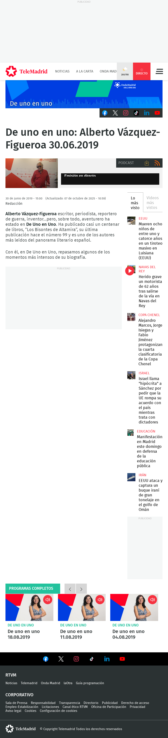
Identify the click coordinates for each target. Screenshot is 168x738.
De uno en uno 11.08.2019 (82, 607)
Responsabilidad (43, 703)
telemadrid (20, 729)
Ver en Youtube (122, 659)
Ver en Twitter (61, 659)
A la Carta (84, 71)
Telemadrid (29, 683)
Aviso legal (13, 711)
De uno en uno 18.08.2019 (29, 607)
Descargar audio (147, 163)
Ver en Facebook (45, 659)
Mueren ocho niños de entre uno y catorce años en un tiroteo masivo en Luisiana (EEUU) (131, 220)
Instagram (126, 113)
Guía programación (90, 683)
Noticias (62, 71)
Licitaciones (50, 707)
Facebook (105, 113)
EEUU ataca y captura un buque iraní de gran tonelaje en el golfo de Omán (131, 477)
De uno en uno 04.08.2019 (134, 607)
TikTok (136, 113)
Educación (146, 431)
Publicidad (110, 703)
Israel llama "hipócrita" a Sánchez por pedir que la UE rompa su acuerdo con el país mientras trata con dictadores (131, 375)
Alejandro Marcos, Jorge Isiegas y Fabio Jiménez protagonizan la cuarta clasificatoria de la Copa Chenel (131, 317)
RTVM (10, 675)
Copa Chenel (149, 315)
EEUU (143, 218)
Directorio (91, 703)
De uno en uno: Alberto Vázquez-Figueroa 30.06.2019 (31, 173)
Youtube (157, 113)
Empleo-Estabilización (21, 707)
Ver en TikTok (91, 659)
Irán (142, 475)
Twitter (115, 113)
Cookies (30, 711)
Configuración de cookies (58, 711)
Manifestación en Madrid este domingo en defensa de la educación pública (130, 432)
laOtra (68, 683)
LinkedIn (147, 113)
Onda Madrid (111, 71)
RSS (157, 163)
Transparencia (69, 703)
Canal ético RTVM (75, 707)
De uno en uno (21, 625)
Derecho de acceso (135, 703)
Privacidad (137, 707)
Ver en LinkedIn (107, 659)
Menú (159, 71)
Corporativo (19, 695)
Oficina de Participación (108, 707)
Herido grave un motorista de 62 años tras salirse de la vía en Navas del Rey (131, 269)
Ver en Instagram (76, 659)
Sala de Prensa (16, 703)
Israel (144, 373)
